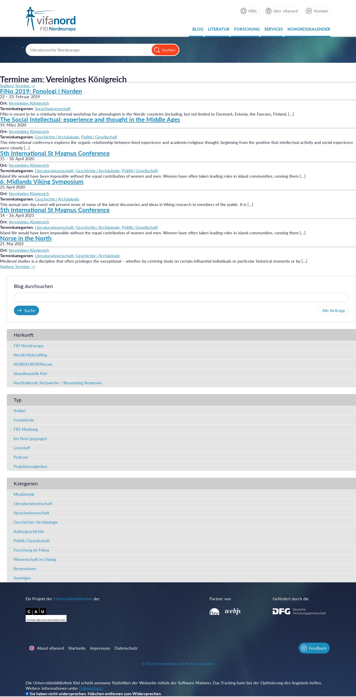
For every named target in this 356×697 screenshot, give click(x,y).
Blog (197, 30)
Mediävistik (24, 494)
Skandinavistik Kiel (30, 373)
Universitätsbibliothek (73, 598)
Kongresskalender (308, 30)
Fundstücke (24, 419)
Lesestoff (22, 447)
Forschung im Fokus (31, 549)
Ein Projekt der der (63, 598)
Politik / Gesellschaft (99, 136)
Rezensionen (25, 568)
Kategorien (26, 483)
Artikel (19, 410)
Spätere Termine (17, 85)
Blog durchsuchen (33, 286)
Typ (17, 400)
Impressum (101, 648)
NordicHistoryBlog (30, 354)
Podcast (21, 457)
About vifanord (50, 648)
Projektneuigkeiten (30, 466)
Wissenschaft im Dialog (35, 559)
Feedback (317, 648)
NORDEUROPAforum (33, 364)
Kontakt (321, 10)
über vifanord (285, 10)
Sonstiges (22, 577)
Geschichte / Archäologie (57, 136)
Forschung (247, 30)
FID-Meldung (26, 429)
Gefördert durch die (287, 598)
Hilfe (252, 10)
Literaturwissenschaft (54, 170)
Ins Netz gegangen (30, 438)
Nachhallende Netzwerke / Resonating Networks (58, 382)
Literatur (218, 30)
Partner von (219, 598)
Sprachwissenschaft (53, 108)
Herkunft (23, 335)
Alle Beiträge (333, 310)
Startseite (77, 648)
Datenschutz (126, 648)
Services (273, 30)
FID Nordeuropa (28, 345)
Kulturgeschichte (29, 531)
